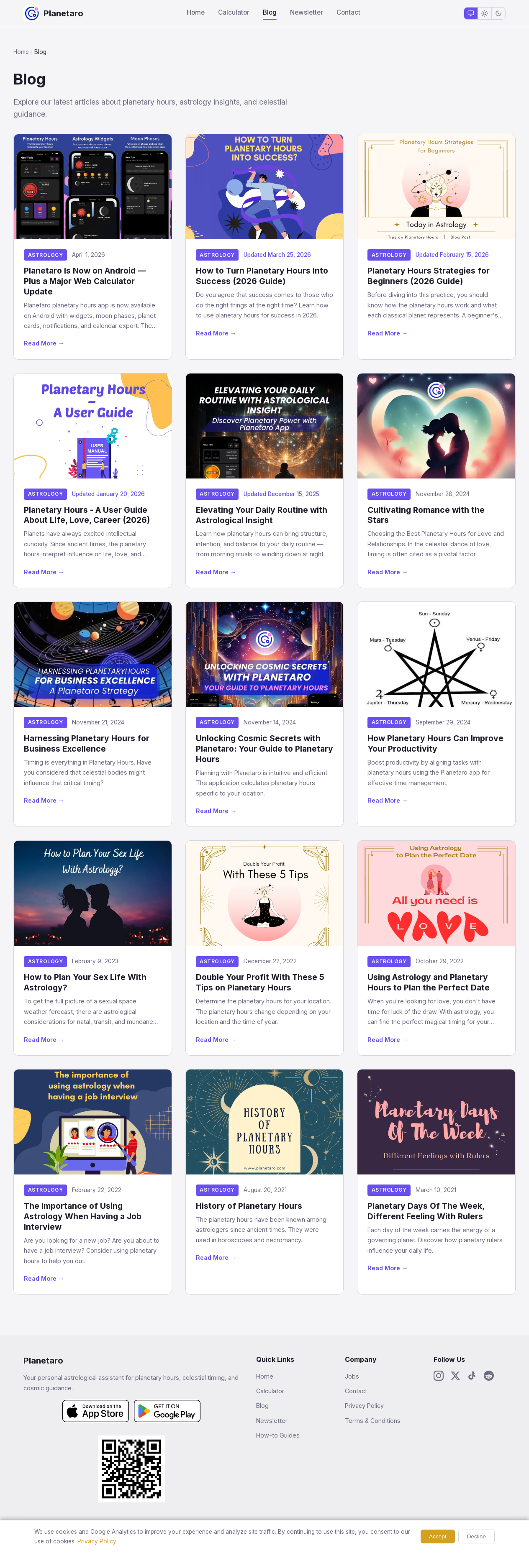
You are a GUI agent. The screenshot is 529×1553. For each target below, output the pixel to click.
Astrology (45, 255)
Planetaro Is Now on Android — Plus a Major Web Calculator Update (85, 281)
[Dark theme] (498, 13)
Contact (348, 12)
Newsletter (306, 12)
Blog (270, 12)
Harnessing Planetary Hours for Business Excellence (86, 743)
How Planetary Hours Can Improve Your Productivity (435, 743)
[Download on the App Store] (95, 1412)
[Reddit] (489, 1377)
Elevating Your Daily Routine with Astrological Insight (261, 515)
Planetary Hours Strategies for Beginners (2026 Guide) (428, 276)
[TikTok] (472, 1377)
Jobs (352, 1376)
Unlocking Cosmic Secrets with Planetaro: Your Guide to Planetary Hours (264, 748)
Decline (476, 1536)
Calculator (233, 12)
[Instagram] (439, 1377)
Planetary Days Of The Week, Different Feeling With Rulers (425, 1211)
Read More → (44, 343)
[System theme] (471, 13)
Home (196, 12)
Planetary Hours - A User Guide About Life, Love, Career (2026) (87, 515)
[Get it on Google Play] (167, 1412)
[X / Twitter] (455, 1377)
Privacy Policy (364, 1405)
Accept (438, 1536)
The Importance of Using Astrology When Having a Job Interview (82, 1216)
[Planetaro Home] (53, 13)
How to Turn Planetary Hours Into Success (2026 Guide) (262, 276)
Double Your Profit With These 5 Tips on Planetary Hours (260, 982)
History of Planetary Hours (249, 1206)
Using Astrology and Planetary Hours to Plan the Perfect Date (428, 982)
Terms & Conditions (373, 1420)
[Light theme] (484, 13)
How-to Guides (278, 1435)
